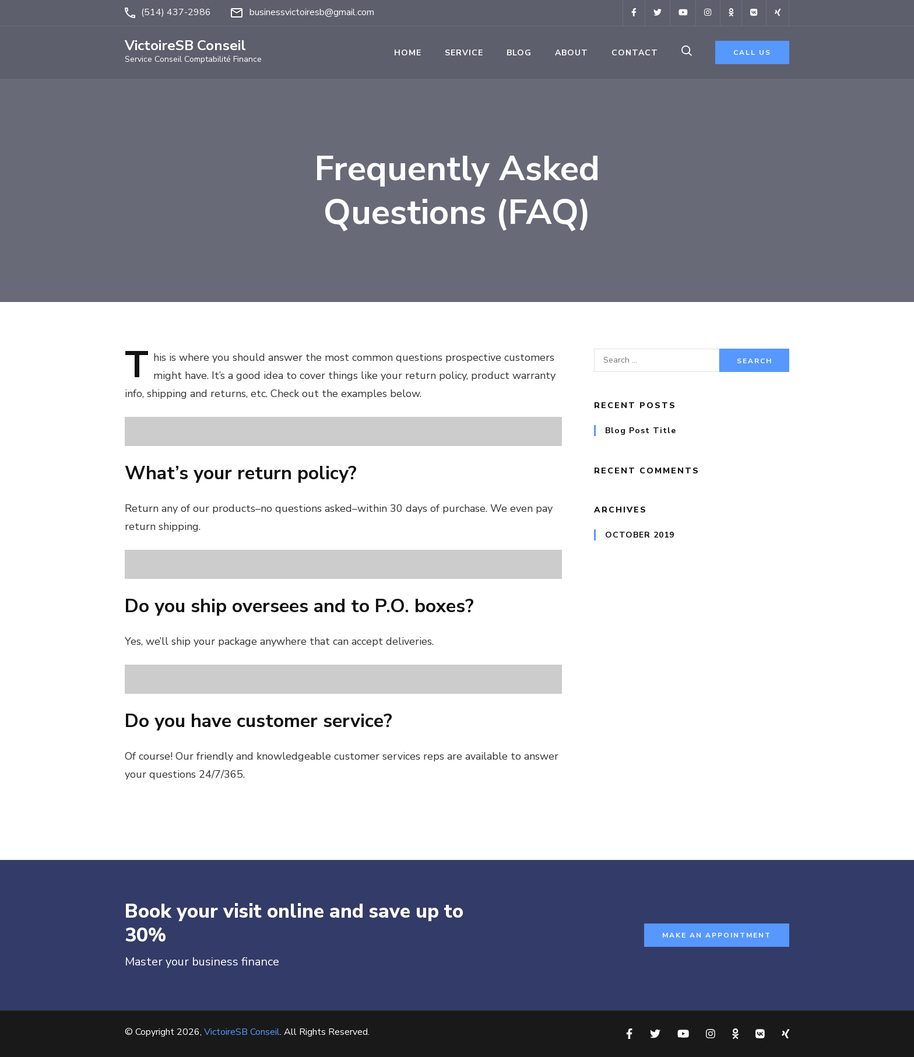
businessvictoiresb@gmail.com (311, 12)
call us (752, 52)
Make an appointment (716, 935)
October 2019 (639, 534)
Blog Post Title (640, 430)
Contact (634, 52)
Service (464, 52)
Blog (519, 52)
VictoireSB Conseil (185, 45)
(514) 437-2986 (176, 12)
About (571, 52)
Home (407, 52)
